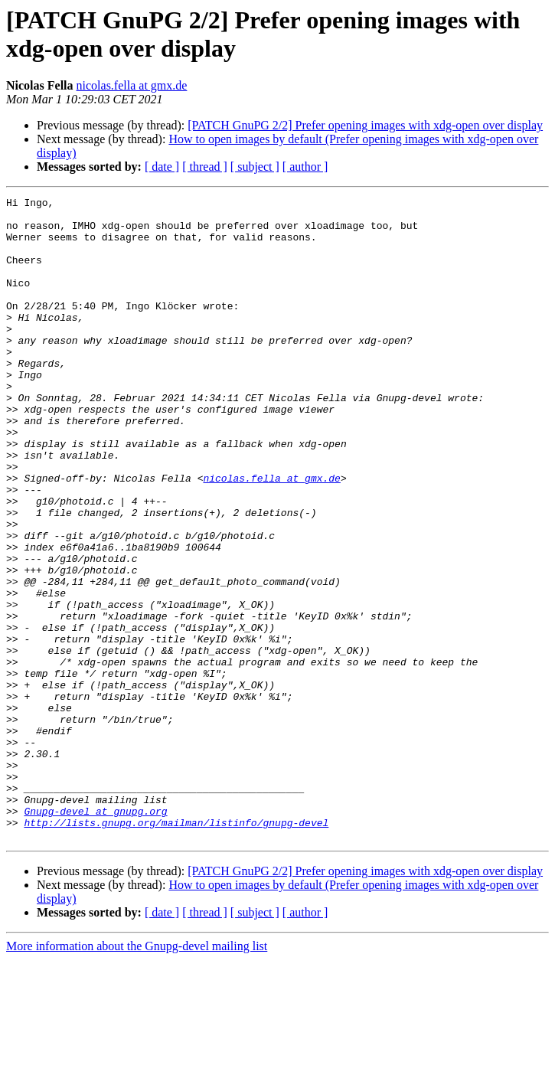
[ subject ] (254, 166)
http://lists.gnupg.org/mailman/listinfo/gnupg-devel (176, 949)
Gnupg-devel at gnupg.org (95, 935)
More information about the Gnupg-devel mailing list (136, 1074)
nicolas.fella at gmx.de (132, 85)
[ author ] (305, 166)
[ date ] (162, 166)
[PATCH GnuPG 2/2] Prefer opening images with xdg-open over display (365, 125)
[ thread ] (204, 166)
